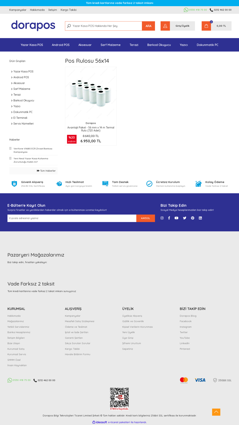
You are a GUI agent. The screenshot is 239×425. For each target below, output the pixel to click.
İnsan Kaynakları (17, 365)
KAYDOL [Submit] (145, 218)
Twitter (184, 332)
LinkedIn (185, 343)
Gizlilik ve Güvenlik (133, 321)
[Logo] (33, 25)
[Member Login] (178, 26)
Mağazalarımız (15, 321)
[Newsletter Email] (71, 218)
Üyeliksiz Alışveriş (132, 315)
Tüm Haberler (46, 170)
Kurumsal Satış (15, 348)
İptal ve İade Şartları (76, 332)
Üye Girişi (127, 337)
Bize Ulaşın (13, 343)
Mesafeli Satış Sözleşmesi (79, 321)
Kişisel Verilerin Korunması (137, 326)
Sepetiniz (127, 348)
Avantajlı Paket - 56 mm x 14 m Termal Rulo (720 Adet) (90, 129)
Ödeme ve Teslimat (76, 326)
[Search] (110, 26)
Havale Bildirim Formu (77, 354)
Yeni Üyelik (128, 332)
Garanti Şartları (74, 337)
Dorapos (91, 123)
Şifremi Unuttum (131, 343)
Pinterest (185, 348)
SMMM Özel (14, 359)
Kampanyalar (17, 10)
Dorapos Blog (188, 315)
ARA (148, 26)
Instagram (186, 326)
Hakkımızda (37, 10)
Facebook (186, 321)
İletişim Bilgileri (16, 337)
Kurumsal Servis (16, 354)
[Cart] (217, 26)
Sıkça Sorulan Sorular (77, 343)
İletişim (52, 10)
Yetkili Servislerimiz (18, 326)
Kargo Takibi (69, 10)
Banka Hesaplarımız (18, 332)
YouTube (185, 337)
